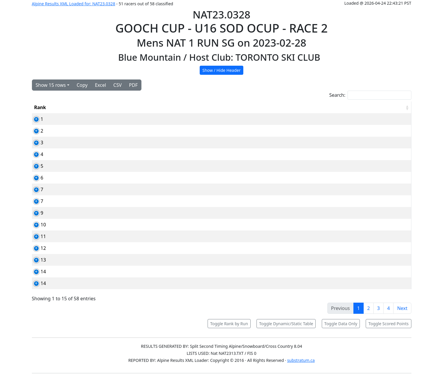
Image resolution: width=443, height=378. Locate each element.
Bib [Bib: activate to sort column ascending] (76, 107)
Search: (370, 95)
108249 (112, 154)
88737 (110, 213)
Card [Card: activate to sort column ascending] (109, 107)
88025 (110, 260)
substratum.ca (301, 360)
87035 (110, 142)
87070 (110, 201)
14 (37, 271)
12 (37, 248)
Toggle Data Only (341, 323)
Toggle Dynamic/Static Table (286, 323)
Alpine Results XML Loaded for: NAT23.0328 (73, 3)
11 (37, 236)
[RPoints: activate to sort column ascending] (386, 107)
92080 (110, 283)
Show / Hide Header (221, 70)
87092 (110, 248)
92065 (110, 189)
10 (37, 224)
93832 (110, 131)
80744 (110, 177)
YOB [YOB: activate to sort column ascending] (297, 107)
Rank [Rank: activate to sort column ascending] (40, 107)
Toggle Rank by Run (229, 323)
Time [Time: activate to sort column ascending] (332, 107)
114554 (112, 271)
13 (37, 260)
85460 (110, 236)
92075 (110, 224)
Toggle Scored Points (388, 323)
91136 (110, 119)
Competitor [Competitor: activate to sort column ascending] (154, 107)
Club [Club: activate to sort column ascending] (261, 107)
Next (402, 308)
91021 (110, 166)
